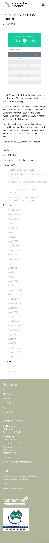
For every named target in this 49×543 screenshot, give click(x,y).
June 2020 (12, 308)
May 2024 (12, 272)
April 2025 (12, 237)
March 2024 (13, 281)
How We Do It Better (10, 403)
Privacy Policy (8, 483)
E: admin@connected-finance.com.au (17, 462)
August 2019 (13, 330)
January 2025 (14, 246)
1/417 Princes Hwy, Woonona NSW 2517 (10, 450)
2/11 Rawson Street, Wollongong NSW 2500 (12, 440)
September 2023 (15, 303)
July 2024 (12, 263)
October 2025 (14, 210)
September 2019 (15, 326)
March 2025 (13, 241)
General (11, 367)
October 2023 (14, 299)
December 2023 (15, 290)
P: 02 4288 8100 (9, 457)
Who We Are (7, 394)
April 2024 (12, 277)
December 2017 (14, 357)
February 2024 (14, 286)
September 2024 (15, 259)
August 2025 (13, 219)
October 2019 (14, 321)
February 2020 (14, 317)
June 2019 (12, 339)
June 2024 (12, 268)
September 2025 (15, 215)
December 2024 (15, 250)
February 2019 (14, 348)
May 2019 (12, 343)
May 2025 (12, 232)
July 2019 (12, 334)
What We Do (7, 399)
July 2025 (12, 224)
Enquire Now (8, 412)
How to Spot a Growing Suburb (21, 170)
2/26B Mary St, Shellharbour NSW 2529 (12, 429)
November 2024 (15, 255)
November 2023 (15, 295)
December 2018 (14, 352)
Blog (4, 408)
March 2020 (13, 312)
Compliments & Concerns (13, 488)
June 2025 (12, 228)
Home (5, 390)
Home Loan (13, 371)
